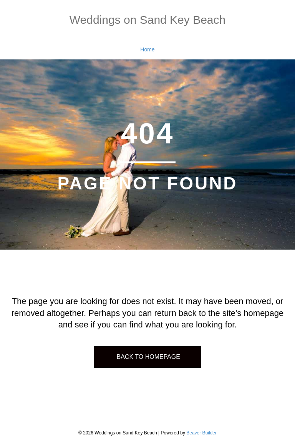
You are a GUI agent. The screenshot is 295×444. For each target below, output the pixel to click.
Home (147, 49)
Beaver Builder (201, 433)
